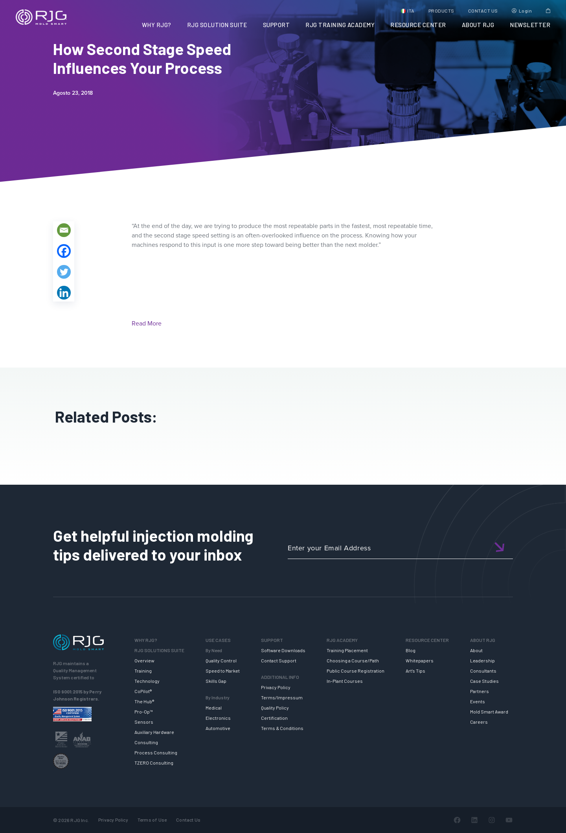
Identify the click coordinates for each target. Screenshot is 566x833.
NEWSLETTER (530, 24)
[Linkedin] (64, 293)
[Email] (64, 230)
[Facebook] (64, 251)
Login (525, 10)
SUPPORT (276, 24)
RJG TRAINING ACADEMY (340, 24)
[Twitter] (64, 272)
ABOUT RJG (478, 24)
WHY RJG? (156, 24)
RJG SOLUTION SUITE (217, 24)
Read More (147, 323)
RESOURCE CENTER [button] (418, 24)
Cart (548, 10)
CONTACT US (483, 10)
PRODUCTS (441, 10)
